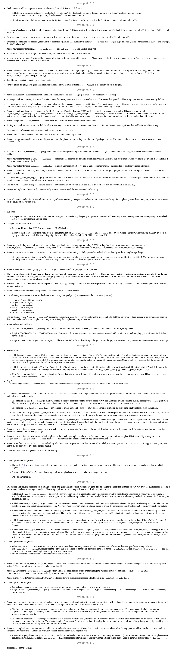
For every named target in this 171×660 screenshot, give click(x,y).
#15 (23, 471)
